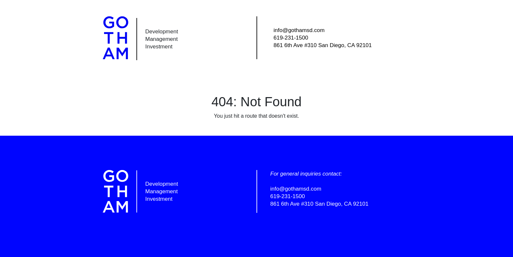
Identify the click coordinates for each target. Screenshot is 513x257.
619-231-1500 (291, 38)
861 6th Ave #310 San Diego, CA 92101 (323, 45)
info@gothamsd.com (299, 30)
